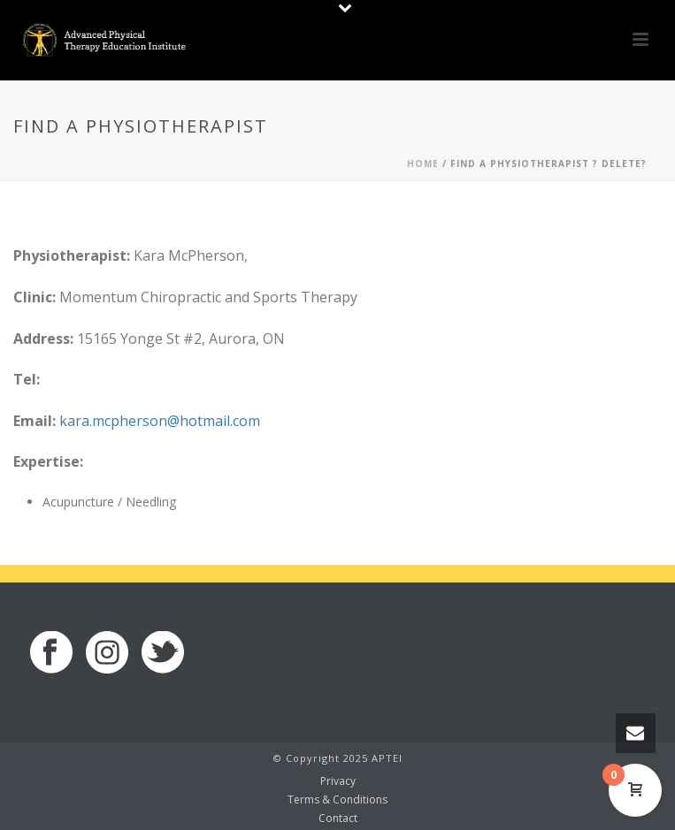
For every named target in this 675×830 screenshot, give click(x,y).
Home (423, 163)
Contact (337, 818)
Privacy (338, 781)
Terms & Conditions (337, 800)
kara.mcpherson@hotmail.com (159, 420)
